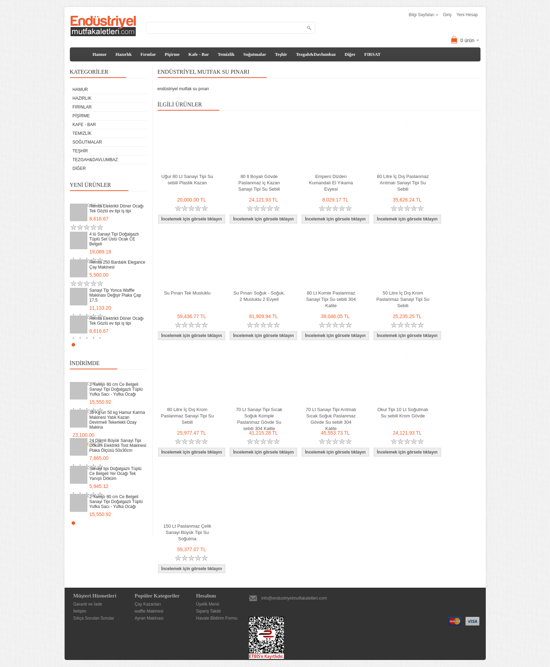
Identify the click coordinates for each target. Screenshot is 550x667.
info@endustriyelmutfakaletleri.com (294, 598)
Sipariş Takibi (208, 611)
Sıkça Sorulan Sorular (93, 618)
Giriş (447, 14)
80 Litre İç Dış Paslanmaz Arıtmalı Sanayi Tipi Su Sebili (403, 183)
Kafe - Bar (198, 54)
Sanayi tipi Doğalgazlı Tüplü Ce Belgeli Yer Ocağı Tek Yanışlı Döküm (116, 473)
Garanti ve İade (87, 604)
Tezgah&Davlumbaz (316, 54)
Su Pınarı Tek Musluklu (187, 293)
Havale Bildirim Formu (217, 618)
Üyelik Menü (207, 604)
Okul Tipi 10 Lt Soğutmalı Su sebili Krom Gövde (402, 412)
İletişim (79, 611)
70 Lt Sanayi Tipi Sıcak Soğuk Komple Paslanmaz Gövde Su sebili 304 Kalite (259, 419)
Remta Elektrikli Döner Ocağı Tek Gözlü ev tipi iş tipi (117, 208)
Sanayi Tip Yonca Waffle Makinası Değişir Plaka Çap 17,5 (115, 295)
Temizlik (226, 54)
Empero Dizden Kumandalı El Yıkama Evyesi (331, 183)
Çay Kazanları (148, 604)
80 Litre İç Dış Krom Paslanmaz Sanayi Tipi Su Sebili (187, 416)
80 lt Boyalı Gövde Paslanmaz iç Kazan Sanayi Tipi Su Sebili (259, 183)
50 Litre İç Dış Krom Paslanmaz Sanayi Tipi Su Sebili (402, 299)
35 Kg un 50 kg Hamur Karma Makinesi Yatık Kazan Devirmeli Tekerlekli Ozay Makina (117, 420)
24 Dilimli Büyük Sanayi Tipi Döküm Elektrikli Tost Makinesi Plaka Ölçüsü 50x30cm (118, 445)
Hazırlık (123, 54)
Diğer (350, 54)
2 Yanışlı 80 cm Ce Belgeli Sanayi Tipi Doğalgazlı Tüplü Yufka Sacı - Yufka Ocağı (116, 389)
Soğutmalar (254, 54)
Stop (143, 344)
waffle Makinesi (149, 611)
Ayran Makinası (149, 618)
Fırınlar (148, 54)
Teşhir (281, 54)
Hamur (100, 54)
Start (138, 344)
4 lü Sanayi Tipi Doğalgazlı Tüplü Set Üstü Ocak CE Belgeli (114, 239)
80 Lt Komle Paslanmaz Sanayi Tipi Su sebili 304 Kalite (331, 299)
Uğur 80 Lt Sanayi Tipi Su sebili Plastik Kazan (187, 179)
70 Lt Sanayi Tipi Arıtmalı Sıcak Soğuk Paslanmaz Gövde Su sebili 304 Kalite (331, 419)
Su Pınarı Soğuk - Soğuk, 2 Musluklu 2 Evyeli (259, 296)
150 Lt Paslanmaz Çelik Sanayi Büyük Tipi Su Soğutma (187, 532)
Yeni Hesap (467, 14)
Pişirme (172, 54)
